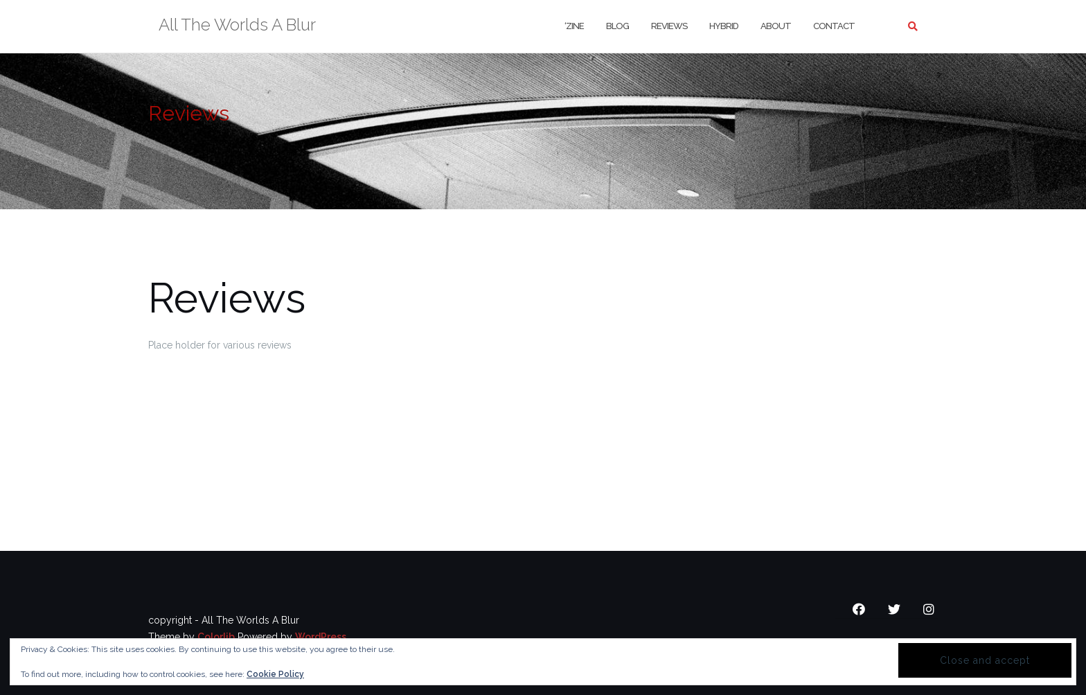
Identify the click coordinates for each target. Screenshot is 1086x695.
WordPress (320, 636)
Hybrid (723, 26)
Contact (834, 26)
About (775, 26)
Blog (617, 26)
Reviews (669, 26)
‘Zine (574, 26)
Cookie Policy (275, 674)
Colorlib (216, 636)
